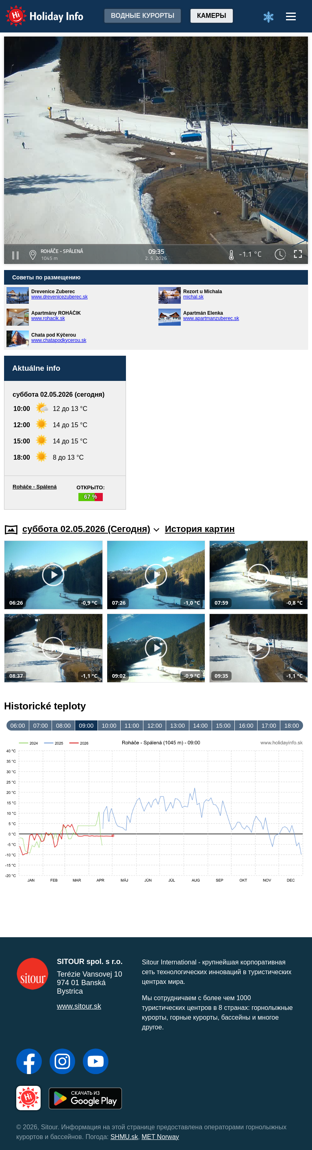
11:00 (132, 725)
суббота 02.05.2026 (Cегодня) (90, 529)
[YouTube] (95, 1062)
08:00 (63, 725)
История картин (200, 529)
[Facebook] (29, 1062)
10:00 (109, 725)
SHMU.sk (124, 1136)
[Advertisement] (221, 433)
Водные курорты (142, 15)
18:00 (291, 725)
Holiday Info (36, 10)
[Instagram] (62, 1062)
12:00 (154, 725)
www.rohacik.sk (48, 318)
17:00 (269, 725)
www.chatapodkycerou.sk (58, 340)
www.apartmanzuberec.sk (211, 318)
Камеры (211, 15)
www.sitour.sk (79, 1006)
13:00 (177, 725)
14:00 (200, 725)
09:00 (86, 725)
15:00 (223, 725)
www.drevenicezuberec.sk (59, 297)
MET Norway (160, 1136)
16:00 (246, 725)
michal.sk (193, 297)
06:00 (18, 725)
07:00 (40, 725)
